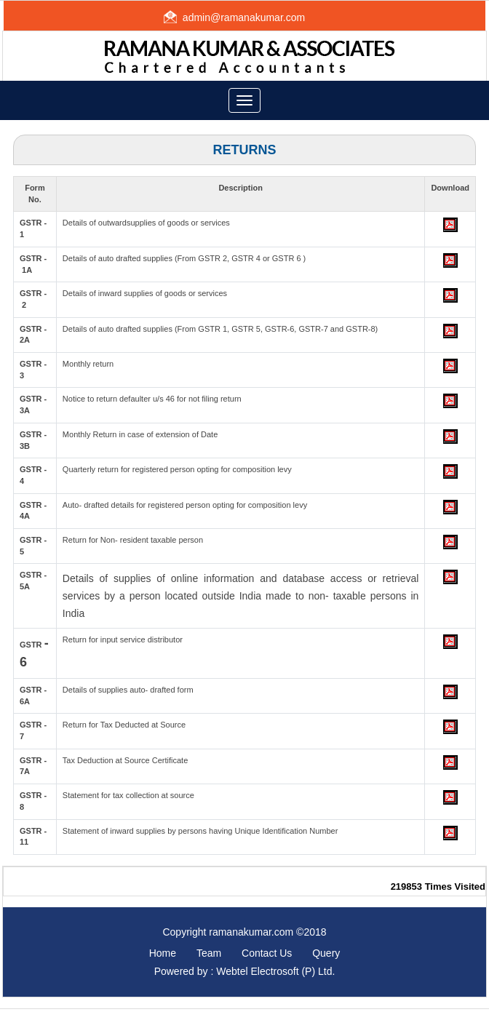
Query (326, 953)
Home (162, 953)
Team (208, 953)
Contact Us (267, 953)
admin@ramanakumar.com (244, 17)
